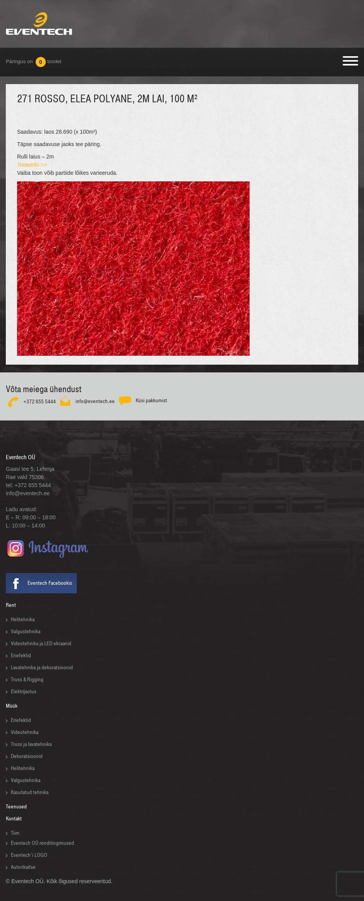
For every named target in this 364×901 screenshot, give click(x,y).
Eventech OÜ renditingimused (42, 843)
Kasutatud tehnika (29, 792)
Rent (11, 605)
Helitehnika (23, 619)
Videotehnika (24, 732)
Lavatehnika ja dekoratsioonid (42, 667)
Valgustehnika (25, 631)
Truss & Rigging (27, 679)
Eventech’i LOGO (29, 855)
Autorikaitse (23, 867)
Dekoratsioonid (27, 756)
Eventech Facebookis (50, 583)
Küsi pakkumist (151, 400)
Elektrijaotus (23, 691)
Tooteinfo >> (32, 165)
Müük (11, 706)
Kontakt (14, 818)
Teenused (16, 806)
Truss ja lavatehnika (31, 744)
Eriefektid (21, 655)
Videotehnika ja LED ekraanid (41, 643)
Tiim (15, 833)
